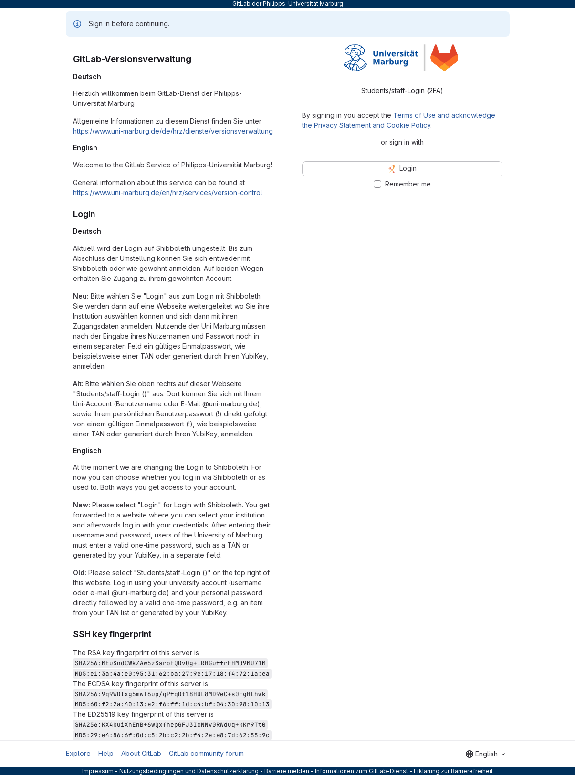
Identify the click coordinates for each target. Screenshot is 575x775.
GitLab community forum (206, 753)
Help (106, 753)
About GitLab (141, 753)
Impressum (98, 771)
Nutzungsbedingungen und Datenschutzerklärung (189, 771)
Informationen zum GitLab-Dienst (361, 771)
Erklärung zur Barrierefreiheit (453, 771)
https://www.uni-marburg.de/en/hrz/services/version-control (167, 192)
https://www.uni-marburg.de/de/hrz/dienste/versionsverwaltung (173, 131)
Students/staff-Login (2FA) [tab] (402, 90)
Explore (78, 753)
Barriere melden (286, 771)
